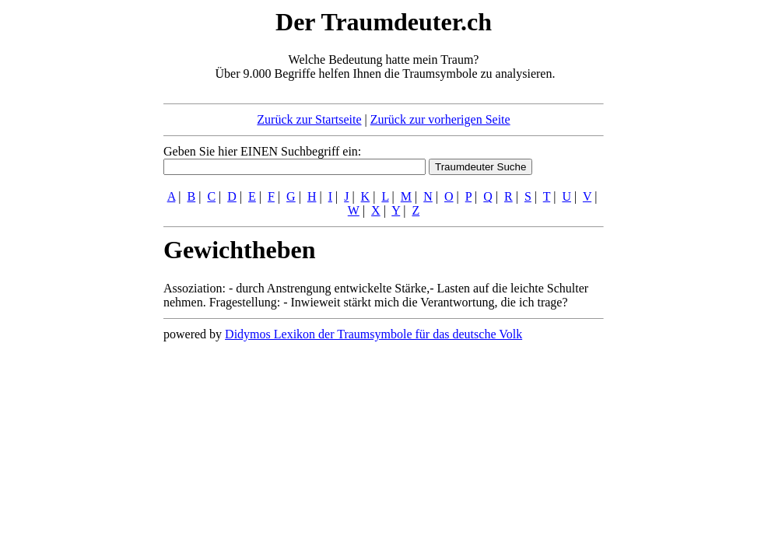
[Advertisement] (68, 239)
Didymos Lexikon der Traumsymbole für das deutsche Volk (373, 334)
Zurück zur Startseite (309, 119)
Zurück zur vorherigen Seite (440, 119)
